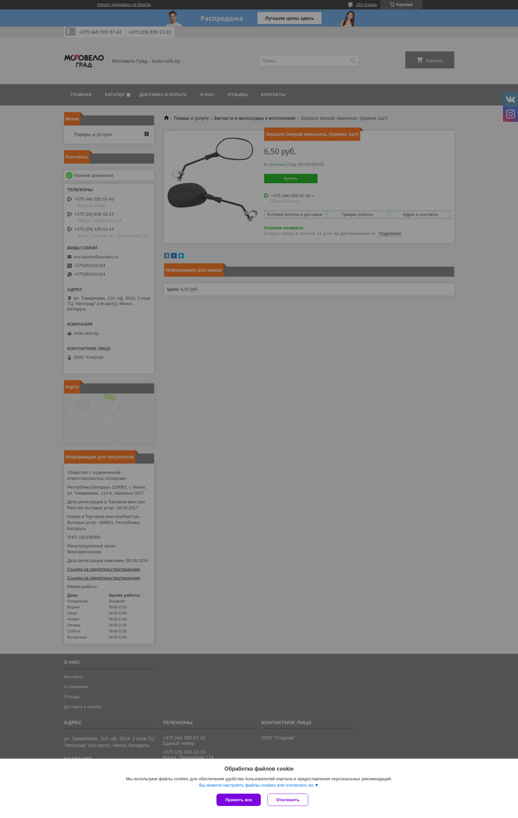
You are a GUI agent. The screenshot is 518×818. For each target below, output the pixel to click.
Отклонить (287, 799)
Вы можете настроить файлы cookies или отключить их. (257, 785)
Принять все (238, 799)
